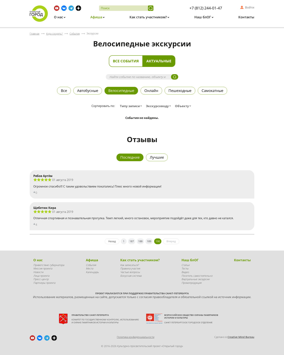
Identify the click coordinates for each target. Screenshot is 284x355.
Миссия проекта (42, 268)
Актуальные (158, 61)
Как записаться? (129, 265)
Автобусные (87, 90)
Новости (38, 272)
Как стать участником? (149, 17)
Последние (130, 157)
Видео (185, 272)
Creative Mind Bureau (240, 337)
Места (89, 268)
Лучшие (157, 157)
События (91, 265)
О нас (59, 17)
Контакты (246, 17)
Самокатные (212, 90)
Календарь (92, 272)
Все (64, 90)
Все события (126, 61)
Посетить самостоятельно (196, 275)
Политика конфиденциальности (135, 337)
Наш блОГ (203, 17)
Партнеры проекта (44, 282)
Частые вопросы (130, 272)
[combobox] (131, 106)
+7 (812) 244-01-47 (205, 8)
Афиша (96, 17)
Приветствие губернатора (48, 265)
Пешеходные (179, 90)
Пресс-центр (41, 279)
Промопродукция (191, 282)
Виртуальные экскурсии (195, 279)
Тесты (184, 268)
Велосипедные (121, 90)
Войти (249, 7)
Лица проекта (41, 275)
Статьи (185, 265)
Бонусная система (130, 275)
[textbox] (131, 106)
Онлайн (151, 90)
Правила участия (130, 268)
